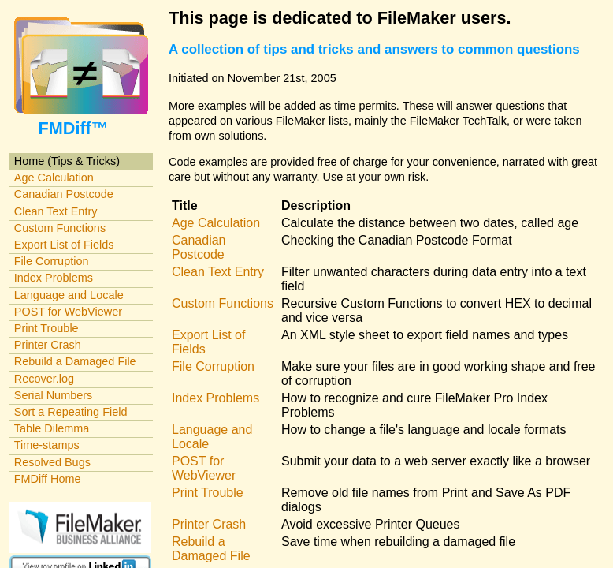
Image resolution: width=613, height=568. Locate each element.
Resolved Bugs (52, 462)
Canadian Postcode (63, 194)
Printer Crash (47, 344)
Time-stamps (47, 445)
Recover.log (44, 378)
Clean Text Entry (56, 211)
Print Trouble (46, 328)
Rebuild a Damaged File (75, 361)
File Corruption (51, 261)
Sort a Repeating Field (71, 411)
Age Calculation (54, 177)
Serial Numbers (53, 395)
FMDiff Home (47, 479)
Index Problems (53, 277)
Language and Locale (69, 295)
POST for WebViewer (68, 311)
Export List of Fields (64, 244)
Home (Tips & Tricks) (67, 161)
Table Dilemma (51, 428)
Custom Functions (60, 228)
